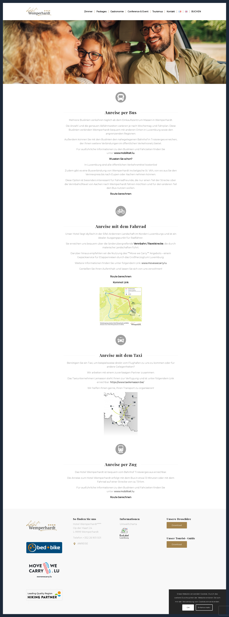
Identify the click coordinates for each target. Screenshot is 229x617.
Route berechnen (120, 193)
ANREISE (82, 543)
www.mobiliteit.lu (124, 153)
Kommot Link (121, 282)
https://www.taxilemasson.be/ (127, 382)
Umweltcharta (128, 524)
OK (188, 607)
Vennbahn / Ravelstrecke (148, 243)
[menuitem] (88, 11)
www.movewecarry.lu (154, 263)
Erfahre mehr (204, 607)
